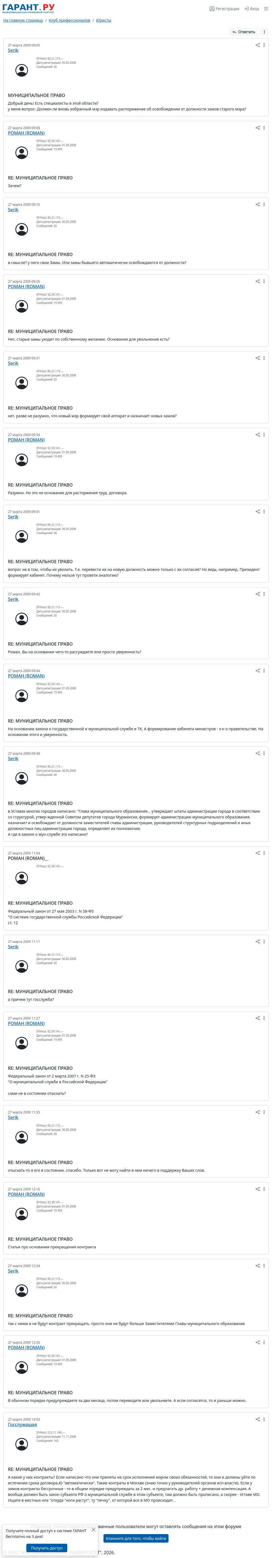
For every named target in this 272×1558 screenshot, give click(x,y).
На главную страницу (23, 20)
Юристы (103, 20)
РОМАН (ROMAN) (26, 133)
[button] (265, 9)
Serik (13, 50)
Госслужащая (22, 1424)
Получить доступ (46, 1548)
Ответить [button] (243, 31)
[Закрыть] (93, 1529)
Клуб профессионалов (69, 20)
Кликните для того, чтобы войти (136, 1538)
